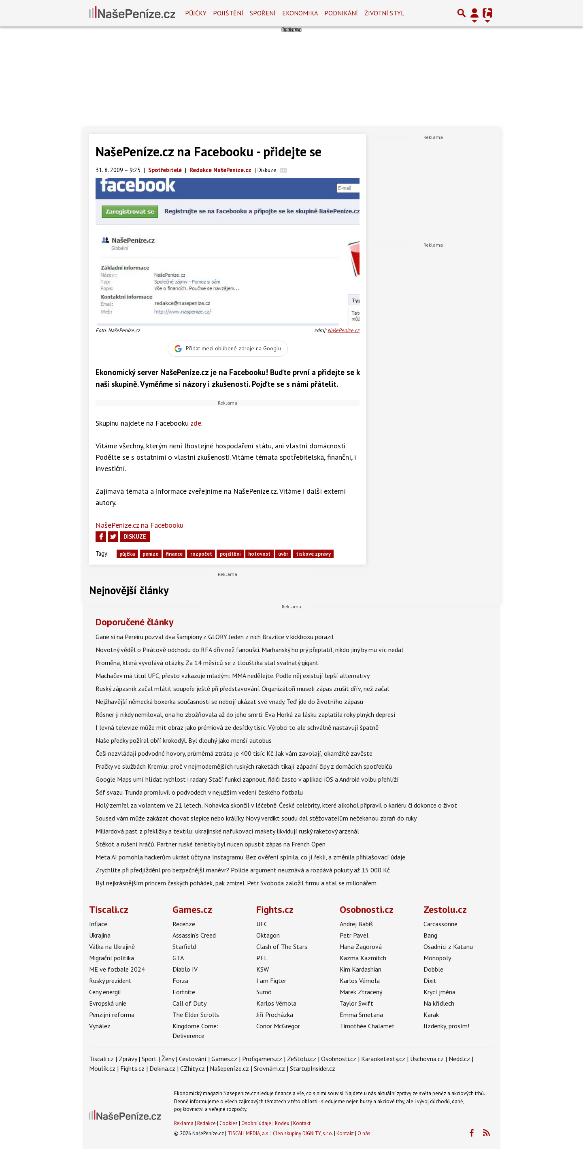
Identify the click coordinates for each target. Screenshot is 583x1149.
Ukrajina (100, 935)
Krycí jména (439, 992)
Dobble (433, 969)
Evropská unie (107, 1003)
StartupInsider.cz (312, 1068)
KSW (262, 969)
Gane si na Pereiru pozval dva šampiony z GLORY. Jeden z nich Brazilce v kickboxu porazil (215, 637)
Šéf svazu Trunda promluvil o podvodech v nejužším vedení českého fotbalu (199, 792)
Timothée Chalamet (367, 1026)
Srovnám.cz (269, 1068)
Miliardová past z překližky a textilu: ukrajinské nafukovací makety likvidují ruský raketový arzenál (227, 831)
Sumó (264, 992)
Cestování (192, 1059)
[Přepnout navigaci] (474, 13)
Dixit (429, 980)
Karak (431, 1014)
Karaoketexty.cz (383, 1059)
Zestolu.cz (445, 909)
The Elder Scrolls (195, 1014)
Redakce (206, 1123)
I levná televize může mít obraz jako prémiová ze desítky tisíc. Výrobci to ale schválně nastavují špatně (237, 727)
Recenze (183, 924)
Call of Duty (189, 1003)
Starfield (184, 946)
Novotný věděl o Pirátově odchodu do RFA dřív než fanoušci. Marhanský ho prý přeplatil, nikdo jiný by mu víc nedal (249, 650)
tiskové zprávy (313, 553)
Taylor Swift (356, 1003)
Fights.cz (275, 909)
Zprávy (128, 1059)
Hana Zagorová (361, 946)
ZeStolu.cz (301, 1059)
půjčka (127, 553)
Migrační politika (111, 958)
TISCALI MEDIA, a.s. (248, 1133)
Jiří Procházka (274, 1014)
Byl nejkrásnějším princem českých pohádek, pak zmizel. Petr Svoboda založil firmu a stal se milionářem (236, 883)
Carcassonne (440, 924)
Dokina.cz (162, 1068)
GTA (178, 958)
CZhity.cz (192, 1068)
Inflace (98, 924)
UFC (262, 924)
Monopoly (437, 958)
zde (195, 423)
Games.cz (192, 909)
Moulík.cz (102, 1068)
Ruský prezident (110, 980)
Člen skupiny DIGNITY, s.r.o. (303, 1133)
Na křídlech (438, 1003)
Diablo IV (185, 969)
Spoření (263, 13)
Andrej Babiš (356, 924)
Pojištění (228, 13)
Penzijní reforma (111, 1014)
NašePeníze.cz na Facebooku (139, 525)
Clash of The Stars (281, 946)
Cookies (228, 1123)
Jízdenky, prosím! (446, 1026)
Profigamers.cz (262, 1059)
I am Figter (271, 980)
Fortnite (183, 992)
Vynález (100, 1026)
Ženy (168, 1059)
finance (174, 553)
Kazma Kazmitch (363, 958)
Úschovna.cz (427, 1059)
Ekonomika (300, 13)
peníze (150, 553)
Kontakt (302, 1123)
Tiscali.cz (108, 909)
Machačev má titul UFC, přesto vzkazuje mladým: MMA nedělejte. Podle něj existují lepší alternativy (233, 675)
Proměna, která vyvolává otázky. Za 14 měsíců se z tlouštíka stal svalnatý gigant (207, 663)
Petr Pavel (354, 935)
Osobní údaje (256, 1123)
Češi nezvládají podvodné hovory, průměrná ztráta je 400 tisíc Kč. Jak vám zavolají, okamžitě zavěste (234, 753)
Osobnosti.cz (367, 909)
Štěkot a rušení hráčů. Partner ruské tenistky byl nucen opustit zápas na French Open (211, 844)
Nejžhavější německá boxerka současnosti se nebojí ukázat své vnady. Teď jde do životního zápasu (229, 701)
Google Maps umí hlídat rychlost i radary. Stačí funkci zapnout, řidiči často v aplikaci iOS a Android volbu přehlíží (247, 779)
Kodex (283, 1123)
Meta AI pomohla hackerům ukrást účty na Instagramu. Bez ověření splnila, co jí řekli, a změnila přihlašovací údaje (250, 857)
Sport (149, 1059)
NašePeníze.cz (344, 330)
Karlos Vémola (276, 1003)
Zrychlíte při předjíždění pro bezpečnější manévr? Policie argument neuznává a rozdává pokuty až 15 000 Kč (243, 870)
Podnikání (341, 13)
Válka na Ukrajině (112, 946)
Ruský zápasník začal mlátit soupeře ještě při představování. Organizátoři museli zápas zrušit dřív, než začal (242, 688)
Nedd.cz (459, 1059)
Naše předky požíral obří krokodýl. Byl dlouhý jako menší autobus (184, 740)
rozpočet (201, 553)
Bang (430, 935)
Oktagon (268, 935)
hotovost (259, 553)
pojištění (230, 553)
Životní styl (384, 13)
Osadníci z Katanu (448, 946)
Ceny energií (105, 992)
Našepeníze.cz (229, 1068)
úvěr (283, 553)
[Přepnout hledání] (461, 13)
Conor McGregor (278, 1026)
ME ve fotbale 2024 (117, 969)
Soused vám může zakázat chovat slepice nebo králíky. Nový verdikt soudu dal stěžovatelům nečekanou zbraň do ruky (256, 818)
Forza (180, 980)
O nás (363, 1133)
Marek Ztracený (361, 992)
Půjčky (195, 13)
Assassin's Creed (194, 935)
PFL (262, 958)
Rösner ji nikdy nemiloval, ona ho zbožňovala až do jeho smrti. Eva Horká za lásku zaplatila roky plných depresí (246, 714)
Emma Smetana (361, 1014)
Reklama (184, 1123)
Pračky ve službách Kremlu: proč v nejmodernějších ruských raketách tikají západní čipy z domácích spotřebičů (244, 766)
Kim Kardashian (360, 969)
